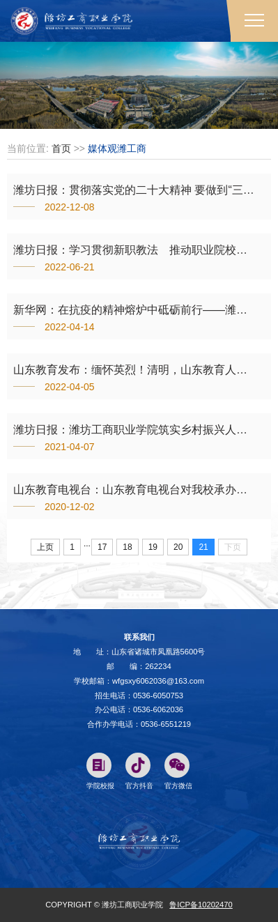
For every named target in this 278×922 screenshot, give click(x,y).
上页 (45, 547)
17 (102, 547)
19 (152, 547)
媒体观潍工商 (117, 148)
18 (127, 547)
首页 (61, 148)
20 (178, 547)
